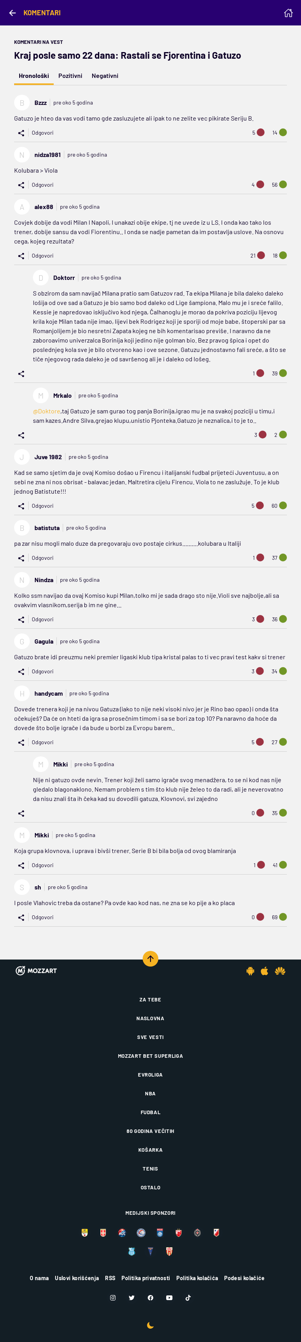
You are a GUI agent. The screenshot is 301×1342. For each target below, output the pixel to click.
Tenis (150, 1168)
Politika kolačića (197, 1278)
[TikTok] (188, 1297)
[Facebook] (150, 1297)
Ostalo (151, 1187)
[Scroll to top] (150, 959)
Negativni (105, 75)
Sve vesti (150, 1037)
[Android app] (250, 971)
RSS (110, 1278)
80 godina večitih (150, 1131)
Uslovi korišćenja (77, 1278)
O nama (39, 1278)
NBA (150, 1093)
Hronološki (34, 75)
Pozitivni (70, 75)
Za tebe (150, 999)
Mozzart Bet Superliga (150, 1056)
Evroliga (150, 1074)
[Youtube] (169, 1297)
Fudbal (151, 1112)
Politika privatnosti (145, 1278)
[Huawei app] (280, 971)
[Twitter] (131, 1297)
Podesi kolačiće (244, 1278)
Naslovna (150, 1018)
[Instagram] (113, 1297)
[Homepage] (288, 13)
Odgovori (43, 132)
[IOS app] (264, 971)
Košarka (150, 1150)
